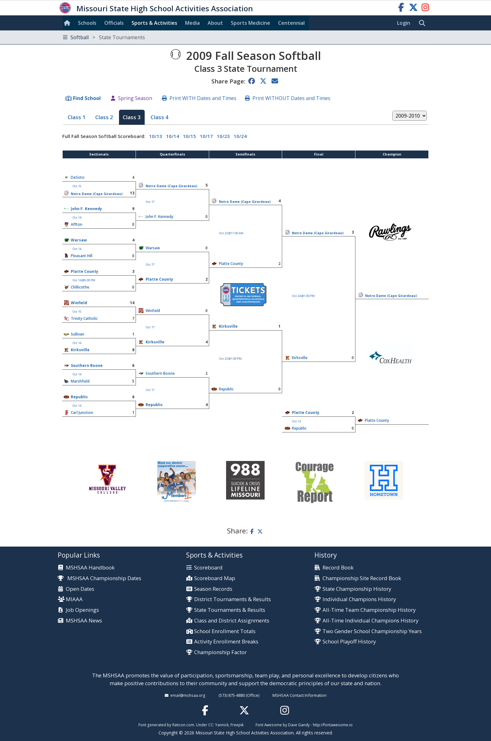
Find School (87, 98)
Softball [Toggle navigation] (104, 37)
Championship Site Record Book (362, 578)
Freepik (237, 724)
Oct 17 (150, 202)
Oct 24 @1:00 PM (303, 296)
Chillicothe (80, 287)
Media (192, 22)
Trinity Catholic (84, 318)
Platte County (84, 271)
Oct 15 (77, 186)
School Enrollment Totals (225, 631)
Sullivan (77, 334)
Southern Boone (87, 365)
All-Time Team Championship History (369, 610)
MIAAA (74, 599)
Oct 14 (77, 217)
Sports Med (250, 22)
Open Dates (80, 589)
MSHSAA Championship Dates (99, 578)
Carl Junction (82, 412)
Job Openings (82, 610)
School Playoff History (349, 642)
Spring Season (135, 98)
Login (403, 22)
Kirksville (228, 326)
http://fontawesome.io (333, 724)
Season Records (213, 589)
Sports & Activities (154, 22)
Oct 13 (296, 421)
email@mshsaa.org (187, 695)
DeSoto (78, 177)
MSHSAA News (84, 621)
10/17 (206, 136)
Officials (114, 22)
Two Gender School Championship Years (372, 631)
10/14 (172, 136)
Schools (87, 22)
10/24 (240, 136)
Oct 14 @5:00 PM (84, 280)
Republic (226, 389)
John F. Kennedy (86, 208)
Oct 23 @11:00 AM (231, 233)
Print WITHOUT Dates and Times (291, 98)
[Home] (68, 22)
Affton (76, 224)
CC (210, 724)
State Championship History (357, 589)
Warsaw (79, 240)
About (215, 22)
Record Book (338, 568)
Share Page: (228, 81)
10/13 (155, 136)
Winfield (79, 302)
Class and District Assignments (231, 621)
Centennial (291, 22)
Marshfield (80, 381)
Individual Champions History (359, 599)
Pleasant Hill (81, 255)
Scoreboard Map (214, 578)
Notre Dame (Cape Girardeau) (171, 186)
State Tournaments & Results (229, 610)
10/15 (189, 136)
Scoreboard (208, 568)
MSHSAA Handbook (90, 568)
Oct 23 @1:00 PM (230, 359)
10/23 (223, 136)
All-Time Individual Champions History (370, 621)
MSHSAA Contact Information (299, 695)
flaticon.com (183, 724)
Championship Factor (220, 652)
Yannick (222, 724)
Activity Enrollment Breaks (226, 642)
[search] (423, 23)
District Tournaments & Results (232, 599)
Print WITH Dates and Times (202, 98)
